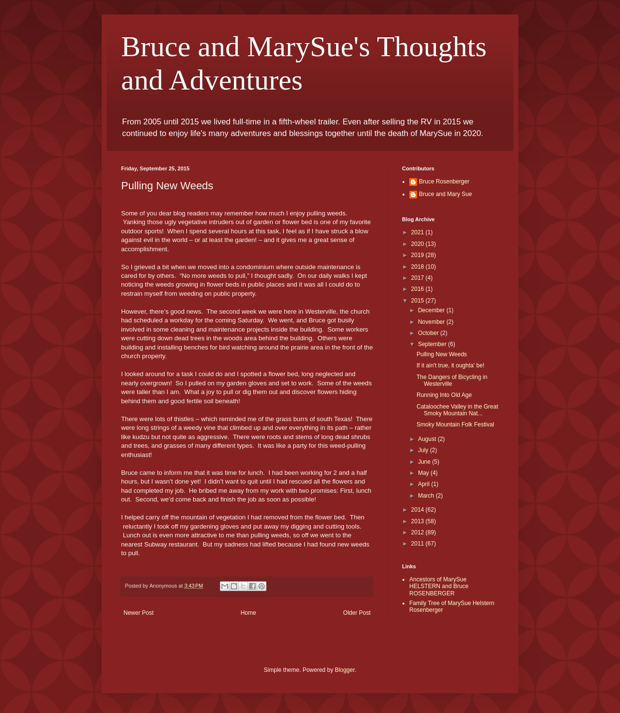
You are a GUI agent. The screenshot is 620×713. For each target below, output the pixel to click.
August (428, 439)
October (429, 333)
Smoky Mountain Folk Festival (455, 424)
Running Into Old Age (444, 395)
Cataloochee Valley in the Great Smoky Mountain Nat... (457, 410)
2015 (418, 300)
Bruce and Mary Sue (445, 194)
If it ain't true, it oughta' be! (450, 365)
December (432, 310)
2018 (418, 266)
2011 (418, 543)
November (432, 322)
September (433, 344)
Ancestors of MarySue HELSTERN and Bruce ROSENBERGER (438, 586)
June (425, 461)
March (427, 495)
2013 (418, 521)
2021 (418, 232)
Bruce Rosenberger (444, 181)
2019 (418, 255)
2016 (418, 289)
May (424, 473)
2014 (418, 509)
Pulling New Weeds (442, 354)
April (424, 484)
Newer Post (139, 612)
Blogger (345, 670)
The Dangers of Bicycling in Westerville (452, 380)
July (424, 450)
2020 (418, 244)
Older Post (357, 612)
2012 (418, 532)
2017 (418, 277)
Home (248, 612)
